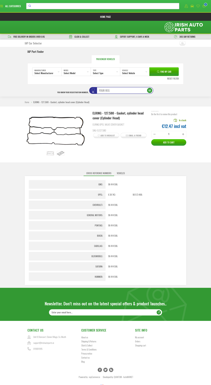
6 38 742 (111, 182)
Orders (137, 329)
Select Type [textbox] (98, 61)
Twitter (105, 358)
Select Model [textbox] (69, 61)
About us (84, 325)
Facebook (100, 358)
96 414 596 (112, 172)
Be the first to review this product (164, 102)
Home (27, 90)
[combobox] (127, 6)
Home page (105, 17)
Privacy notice (86, 341)
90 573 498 (137, 182)
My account (139, 325)
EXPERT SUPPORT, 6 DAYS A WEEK (132, 24)
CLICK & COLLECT (79, 24)
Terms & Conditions (89, 337)
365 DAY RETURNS (184, 24)
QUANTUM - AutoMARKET (123, 365)
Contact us (85, 345)
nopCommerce (94, 365)
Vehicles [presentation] (121, 161)
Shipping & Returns (88, 329)
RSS (111, 358)
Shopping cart (140, 333)
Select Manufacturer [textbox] (43, 61)
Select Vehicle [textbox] (128, 61)
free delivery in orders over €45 (26, 24)
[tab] (99, 161)
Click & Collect (86, 333)
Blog (83, 349)
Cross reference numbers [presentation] (98, 161)
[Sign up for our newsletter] (105, 300)
